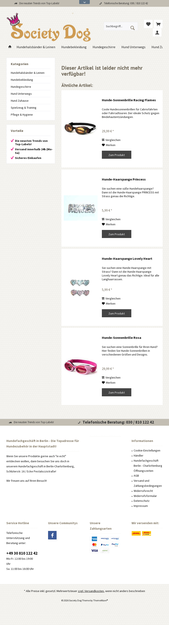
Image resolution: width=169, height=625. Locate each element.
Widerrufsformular (145, 496)
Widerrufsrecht (143, 491)
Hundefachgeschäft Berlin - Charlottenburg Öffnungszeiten (148, 466)
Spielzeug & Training (23, 107)
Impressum (141, 506)
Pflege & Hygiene (22, 114)
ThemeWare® (100, 600)
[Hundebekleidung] (74, 47)
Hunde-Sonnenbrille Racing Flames (129, 100)
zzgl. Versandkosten (91, 591)
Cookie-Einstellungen (147, 450)
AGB (136, 475)
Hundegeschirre (21, 87)
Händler (138, 455)
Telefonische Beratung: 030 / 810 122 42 (126, 3)
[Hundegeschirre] (104, 47)
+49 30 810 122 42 (21, 553)
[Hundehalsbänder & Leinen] (36, 47)
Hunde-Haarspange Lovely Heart (127, 258)
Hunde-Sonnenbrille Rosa (121, 337)
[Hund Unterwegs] (133, 47)
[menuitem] (158, 24)
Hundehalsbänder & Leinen (27, 73)
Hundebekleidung (22, 80)
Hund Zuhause (20, 101)
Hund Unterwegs (21, 94)
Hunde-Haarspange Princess (124, 179)
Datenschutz (142, 501)
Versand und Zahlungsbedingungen (148, 483)
